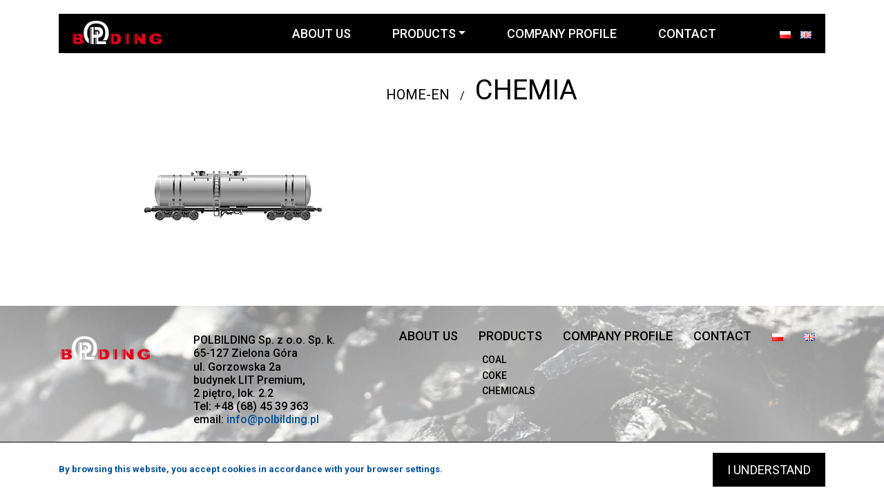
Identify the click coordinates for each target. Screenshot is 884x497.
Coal (494, 359)
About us (321, 33)
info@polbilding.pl (273, 419)
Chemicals (508, 390)
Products (424, 33)
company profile (562, 33)
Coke (494, 375)
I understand (769, 469)
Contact (687, 33)
